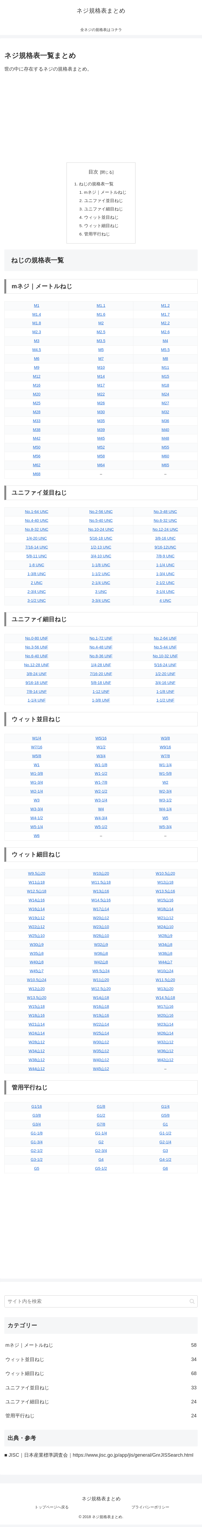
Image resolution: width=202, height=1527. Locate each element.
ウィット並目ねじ (101, 219)
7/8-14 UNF (37, 694)
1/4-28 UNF (101, 667)
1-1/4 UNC (165, 567)
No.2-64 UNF (165, 641)
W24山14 (37, 1035)
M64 (101, 468)
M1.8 (36, 326)
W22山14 (101, 1027)
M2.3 (36, 334)
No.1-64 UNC (36, 514)
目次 (93, 172)
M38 (37, 432)
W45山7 (37, 973)
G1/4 (165, 1109)
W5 (165, 820)
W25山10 (37, 938)
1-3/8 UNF (101, 703)
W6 (37, 838)
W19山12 (37, 920)
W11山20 (101, 982)
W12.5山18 (37, 894)
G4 (101, 1162)
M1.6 (101, 317)
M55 (165, 450)
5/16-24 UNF (165, 667)
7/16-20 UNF (101, 676)
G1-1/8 (37, 1135)
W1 (37, 767)
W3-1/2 (165, 803)
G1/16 (36, 1109)
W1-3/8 (36, 776)
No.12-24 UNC (165, 532)
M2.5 (101, 334)
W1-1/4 (165, 767)
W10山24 (165, 973)
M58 (101, 459)
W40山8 (37, 965)
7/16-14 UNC (36, 550)
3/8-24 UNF (37, 676)
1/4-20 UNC (37, 541)
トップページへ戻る (52, 1510)
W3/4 (101, 758)
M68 (37, 476)
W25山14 (101, 1035)
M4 (165, 343)
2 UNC (36, 585)
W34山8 (165, 947)
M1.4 (36, 317)
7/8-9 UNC (165, 559)
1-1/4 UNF (36, 703)
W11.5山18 (101, 885)
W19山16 (101, 1018)
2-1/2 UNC (165, 585)
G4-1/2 (165, 1162)
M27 (165, 405)
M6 (36, 361)
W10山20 (101, 876)
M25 (37, 405)
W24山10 (165, 929)
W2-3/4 (165, 794)
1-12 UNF (100, 694)
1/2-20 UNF (165, 676)
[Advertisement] (101, 118)
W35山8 (37, 956)
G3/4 (36, 1127)
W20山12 (101, 920)
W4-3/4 (101, 820)
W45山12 (101, 1071)
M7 (101, 361)
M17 (101, 388)
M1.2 (165, 308)
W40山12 (101, 1062)
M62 (37, 468)
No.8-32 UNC (36, 532)
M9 (36, 370)
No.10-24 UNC (101, 532)
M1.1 (101, 308)
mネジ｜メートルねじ (105, 192)
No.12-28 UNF (36, 667)
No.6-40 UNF (36, 658)
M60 (165, 459)
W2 (165, 785)
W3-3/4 (36, 812)
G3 (165, 1153)
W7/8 (165, 758)
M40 (165, 432)
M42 (37, 441)
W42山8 (101, 965)
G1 (165, 1127)
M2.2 (165, 326)
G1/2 (101, 1118)
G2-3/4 (101, 1153)
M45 (101, 441)
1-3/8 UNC (37, 576)
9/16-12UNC (165, 550)
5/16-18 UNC (101, 541)
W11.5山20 (165, 982)
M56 (37, 459)
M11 (165, 370)
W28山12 (37, 1044)
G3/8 (36, 1118)
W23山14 (165, 1027)
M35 (101, 423)
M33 (37, 423)
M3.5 (101, 343)
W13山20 (165, 991)
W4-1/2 (36, 820)
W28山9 (165, 938)
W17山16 (165, 1009)
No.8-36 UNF (101, 658)
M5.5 (165, 352)
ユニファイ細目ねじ (103, 210)
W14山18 (101, 1000)
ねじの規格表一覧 (96, 184)
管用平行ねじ (97, 236)
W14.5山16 (101, 903)
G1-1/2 (165, 1135)
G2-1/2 (37, 1153)
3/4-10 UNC (101, 559)
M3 (36, 343)
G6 (165, 1171)
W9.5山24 (101, 973)
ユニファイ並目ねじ (103, 201)
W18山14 (165, 911)
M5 (101, 352)
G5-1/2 (101, 1171)
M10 (101, 370)
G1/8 (101, 1109)
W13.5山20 (37, 1000)
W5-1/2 (101, 829)
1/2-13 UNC (101, 550)
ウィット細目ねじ (101, 227)
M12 (37, 379)
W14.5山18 (165, 1000)
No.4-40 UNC (36, 523)
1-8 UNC (36, 567)
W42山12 (165, 1062)
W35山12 (101, 1053)
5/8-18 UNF (101, 685)
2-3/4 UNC (37, 594)
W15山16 (165, 903)
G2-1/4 (165, 1144)
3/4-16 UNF (165, 685)
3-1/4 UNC (165, 594)
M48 (165, 441)
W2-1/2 (101, 794)
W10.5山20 (165, 876)
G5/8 (165, 1118)
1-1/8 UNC (101, 567)
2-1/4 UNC (101, 585)
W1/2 (101, 749)
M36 (165, 423)
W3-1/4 (101, 803)
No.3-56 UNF (36, 649)
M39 (101, 432)
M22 (101, 396)
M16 (37, 388)
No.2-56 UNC (100, 514)
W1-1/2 (101, 776)
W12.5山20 (101, 991)
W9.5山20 (36, 876)
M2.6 (165, 334)
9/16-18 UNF (36, 685)
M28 (37, 414)
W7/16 (36, 749)
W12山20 (37, 991)
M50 (37, 450)
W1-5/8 (165, 776)
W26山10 (101, 938)
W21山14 (37, 1027)
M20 (37, 396)
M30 (101, 414)
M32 (165, 414)
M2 (101, 326)
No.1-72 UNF (101, 641)
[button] (192, 1304)
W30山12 (101, 1044)
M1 (36, 308)
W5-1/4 (36, 829)
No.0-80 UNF (36, 641)
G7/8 (101, 1127)
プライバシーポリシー (150, 1510)
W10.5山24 (37, 982)
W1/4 (36, 740)
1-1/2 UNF (165, 703)
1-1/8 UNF (165, 694)
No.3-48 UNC (165, 514)
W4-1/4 (165, 812)
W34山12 (37, 1053)
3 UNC (101, 594)
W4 (101, 812)
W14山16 (37, 903)
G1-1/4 (101, 1135)
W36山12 (165, 1053)
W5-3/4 (165, 829)
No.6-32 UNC (165, 523)
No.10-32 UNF (165, 658)
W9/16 (165, 749)
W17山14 (101, 911)
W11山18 (37, 885)
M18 (165, 388)
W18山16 (37, 1018)
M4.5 (36, 352)
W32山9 (101, 947)
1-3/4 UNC (165, 576)
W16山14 (37, 911)
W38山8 (165, 956)
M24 (165, 396)
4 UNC (165, 603)
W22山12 (37, 929)
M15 (165, 379)
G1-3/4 (37, 1144)
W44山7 (165, 965)
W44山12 (37, 1071)
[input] (101, 1304)
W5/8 (36, 758)
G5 (36, 1171)
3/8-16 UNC (165, 541)
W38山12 (37, 1062)
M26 (101, 405)
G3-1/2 (37, 1162)
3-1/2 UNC (37, 603)
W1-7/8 (101, 785)
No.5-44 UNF (165, 649)
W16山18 (101, 1009)
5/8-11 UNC (37, 559)
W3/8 (165, 740)
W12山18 (165, 885)
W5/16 (101, 740)
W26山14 (165, 1035)
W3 (37, 803)
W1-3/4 (36, 785)
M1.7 (165, 317)
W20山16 (165, 1018)
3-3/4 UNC (101, 603)
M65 (165, 468)
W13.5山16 (165, 894)
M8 (165, 361)
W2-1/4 (36, 794)
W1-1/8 (101, 767)
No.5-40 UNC (100, 523)
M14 (101, 379)
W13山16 (101, 894)
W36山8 (101, 956)
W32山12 (165, 1044)
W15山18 (37, 1009)
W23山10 (101, 929)
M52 (101, 450)
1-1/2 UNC (101, 576)
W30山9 (37, 947)
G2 (101, 1144)
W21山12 (165, 920)
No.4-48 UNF (101, 649)
